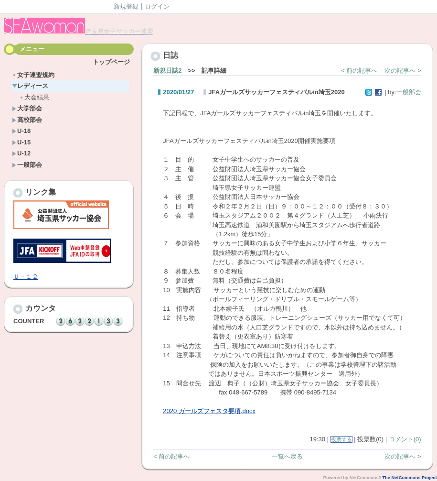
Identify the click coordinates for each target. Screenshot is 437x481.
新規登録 (126, 6)
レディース (30, 85)
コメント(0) (405, 439)
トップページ (111, 62)
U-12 (21, 153)
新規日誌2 (167, 70)
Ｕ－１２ (25, 276)
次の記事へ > (402, 70)
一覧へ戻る (287, 456)
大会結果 (34, 97)
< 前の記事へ (359, 70)
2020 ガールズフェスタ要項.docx (209, 411)
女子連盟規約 (33, 74)
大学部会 (27, 108)
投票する (341, 439)
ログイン (157, 6)
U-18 (21, 130)
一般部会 (27, 164)
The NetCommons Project (409, 477)
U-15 (21, 142)
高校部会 (27, 119)
